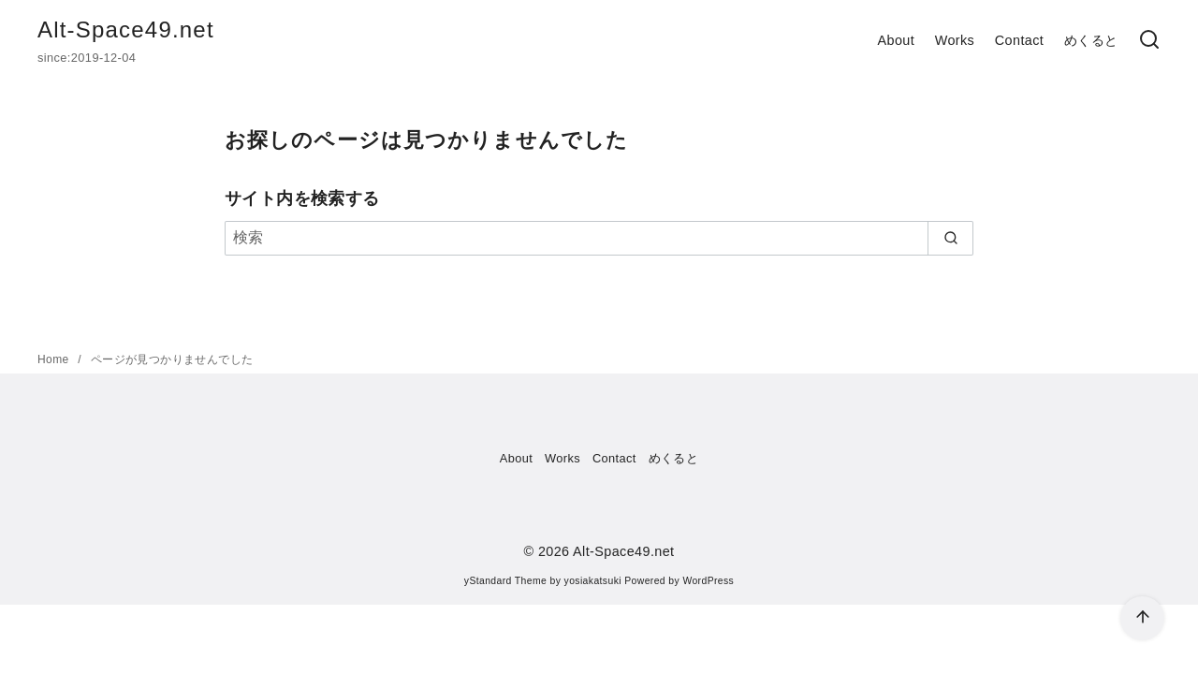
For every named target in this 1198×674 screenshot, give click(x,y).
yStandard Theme (505, 581)
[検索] (1149, 41)
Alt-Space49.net (125, 29)
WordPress (708, 581)
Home (54, 359)
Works (955, 40)
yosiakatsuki (592, 581)
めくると (1091, 40)
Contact (1019, 40)
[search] (950, 238)
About (895, 40)
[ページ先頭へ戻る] (1142, 618)
